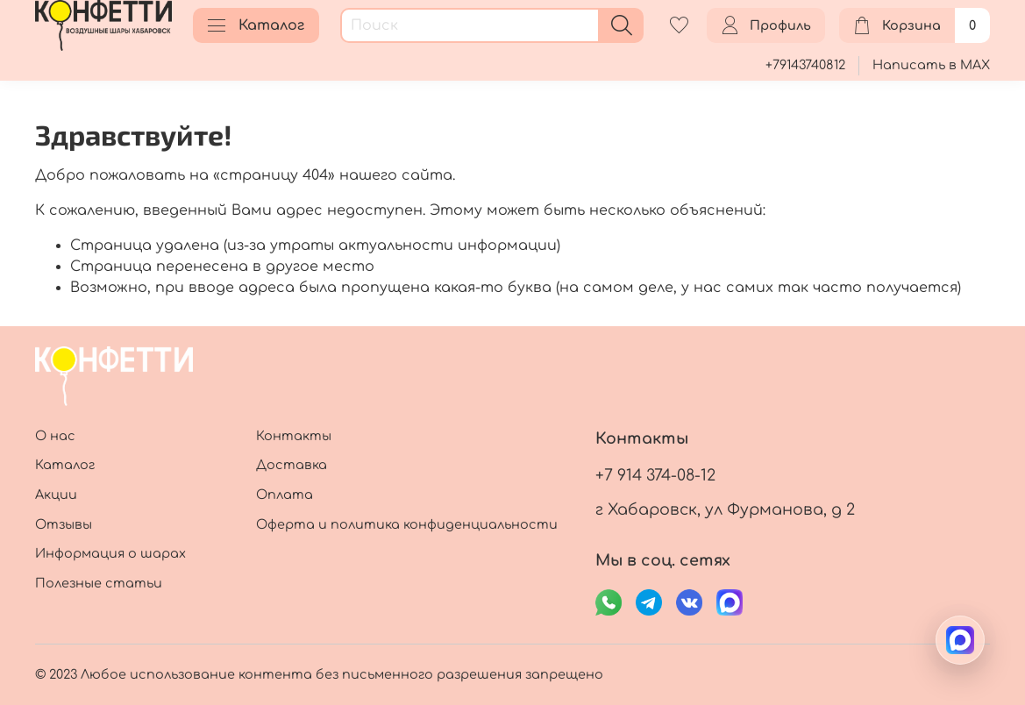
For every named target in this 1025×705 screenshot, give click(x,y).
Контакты (293, 436)
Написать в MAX (931, 65)
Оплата (284, 495)
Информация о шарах (110, 553)
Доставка (291, 465)
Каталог (256, 25)
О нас (55, 436)
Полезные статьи (98, 583)
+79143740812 (805, 65)
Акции (56, 495)
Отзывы (63, 524)
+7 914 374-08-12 (655, 475)
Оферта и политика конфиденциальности (407, 524)
